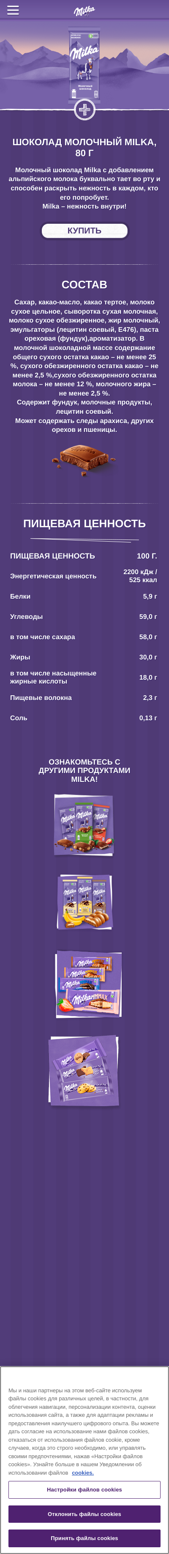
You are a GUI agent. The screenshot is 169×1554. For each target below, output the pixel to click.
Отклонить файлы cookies (84, 1514)
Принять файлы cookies (84, 1538)
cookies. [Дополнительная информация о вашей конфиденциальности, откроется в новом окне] (83, 1473)
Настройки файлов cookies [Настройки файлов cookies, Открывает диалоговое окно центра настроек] (84, 1489)
